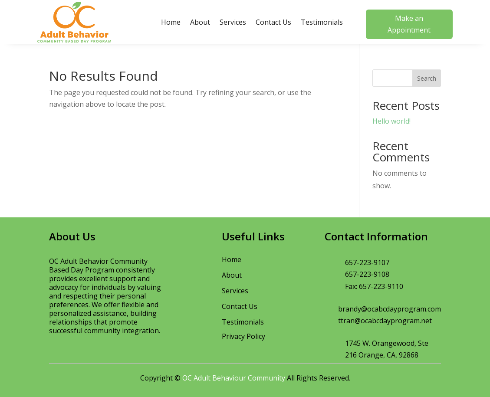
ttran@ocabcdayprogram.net (385, 320)
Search (426, 78)
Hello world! (391, 121)
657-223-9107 (367, 262)
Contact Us (273, 22)
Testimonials (322, 22)
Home (171, 22)
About (200, 22)
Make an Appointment (409, 24)
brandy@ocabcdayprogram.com (389, 309)
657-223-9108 (367, 274)
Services (233, 22)
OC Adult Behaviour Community (233, 378)
